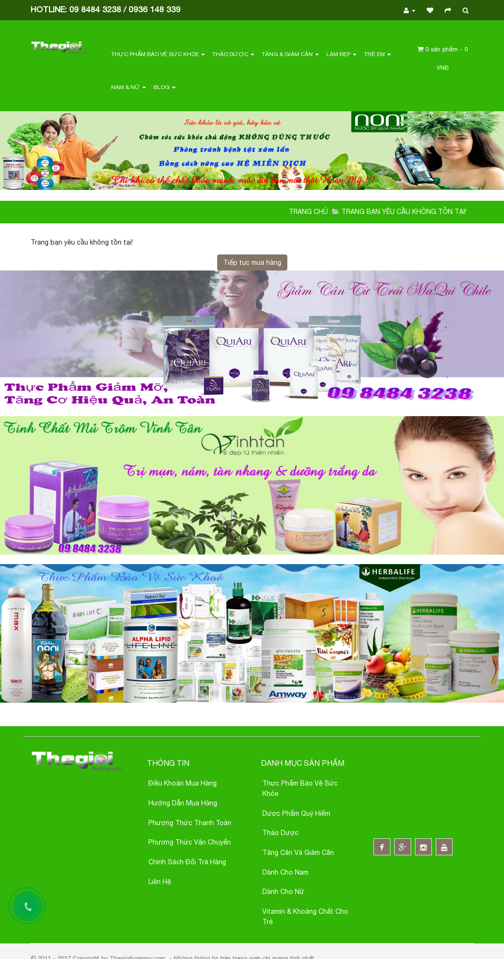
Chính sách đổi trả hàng (187, 862)
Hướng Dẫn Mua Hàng (182, 803)
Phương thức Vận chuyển (189, 842)
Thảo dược (280, 832)
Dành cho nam (285, 872)
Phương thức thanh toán (189, 823)
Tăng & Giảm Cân (290, 54)
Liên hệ (159, 881)
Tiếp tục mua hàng (252, 262)
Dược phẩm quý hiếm (296, 813)
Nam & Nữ (128, 87)
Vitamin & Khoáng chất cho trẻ (305, 917)
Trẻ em (377, 54)
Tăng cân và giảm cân (298, 852)
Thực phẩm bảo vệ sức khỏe (300, 788)
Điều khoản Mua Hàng (182, 783)
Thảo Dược (233, 54)
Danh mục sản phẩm (302, 763)
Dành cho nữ (283, 891)
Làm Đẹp (341, 54)
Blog (165, 87)
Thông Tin (168, 763)
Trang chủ (308, 211)
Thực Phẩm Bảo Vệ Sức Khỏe (158, 54)
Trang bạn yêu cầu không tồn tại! (403, 211)
